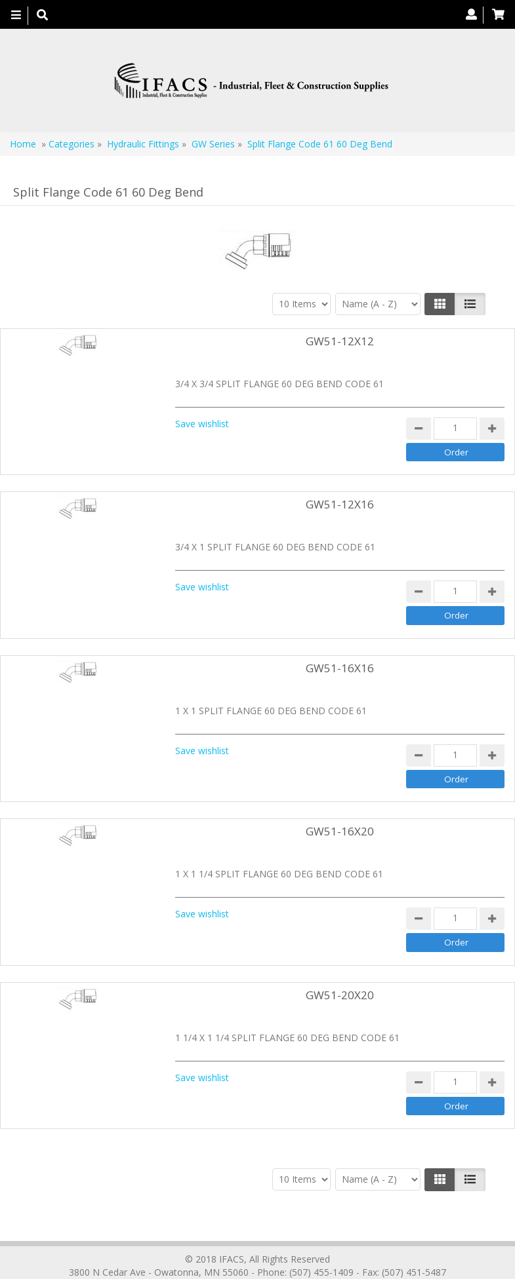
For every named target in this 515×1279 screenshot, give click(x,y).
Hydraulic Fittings (143, 144)
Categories (71, 144)
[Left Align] (439, 304)
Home (23, 144)
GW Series (213, 144)
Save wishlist (202, 423)
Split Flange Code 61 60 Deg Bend (319, 144)
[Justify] (470, 304)
